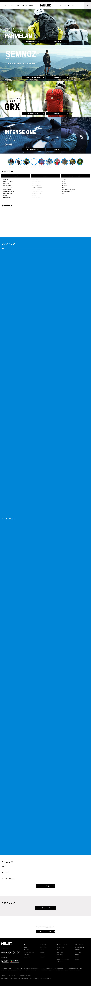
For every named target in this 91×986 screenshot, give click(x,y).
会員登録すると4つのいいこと (35, 1)
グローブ (5, 195)
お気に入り (42, 957)
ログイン (42, 949)
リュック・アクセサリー (29, 952)
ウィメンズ (11, 5)
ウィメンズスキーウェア (37, 197)
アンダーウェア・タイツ (8, 191)
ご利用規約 (3, 975)
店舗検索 (31, 5)
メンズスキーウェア (7, 197)
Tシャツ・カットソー (7, 187)
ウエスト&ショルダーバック (68, 189)
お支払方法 (59, 949)
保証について (60, 957)
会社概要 (77, 954)
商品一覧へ (61, 41)
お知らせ (59, 1)
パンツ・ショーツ (7, 189)
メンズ (5, 5)
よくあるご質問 (60, 947)
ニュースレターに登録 (45, 931)
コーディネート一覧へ (45, 908)
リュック (17, 5)
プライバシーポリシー (13, 975)
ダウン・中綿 (6, 183)
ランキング (42, 954)
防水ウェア (5, 179)
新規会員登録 (43, 947)
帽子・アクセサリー (7, 193)
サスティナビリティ (79, 947)
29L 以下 (64, 183)
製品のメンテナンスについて (63, 959)
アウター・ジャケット (8, 181)
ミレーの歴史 (78, 952)
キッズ (63, 187)
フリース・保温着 (7, 185)
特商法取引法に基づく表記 (25, 975)
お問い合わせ (60, 962)
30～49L (64, 181)
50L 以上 (64, 179)
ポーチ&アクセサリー (67, 191)
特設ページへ (35, 41)
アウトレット (24, 5)
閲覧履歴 (42, 952)
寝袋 (63, 193)
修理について (60, 954)
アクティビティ (27, 957)
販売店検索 (77, 949)
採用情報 (77, 957)
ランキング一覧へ (45, 886)
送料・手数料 (60, 952)
